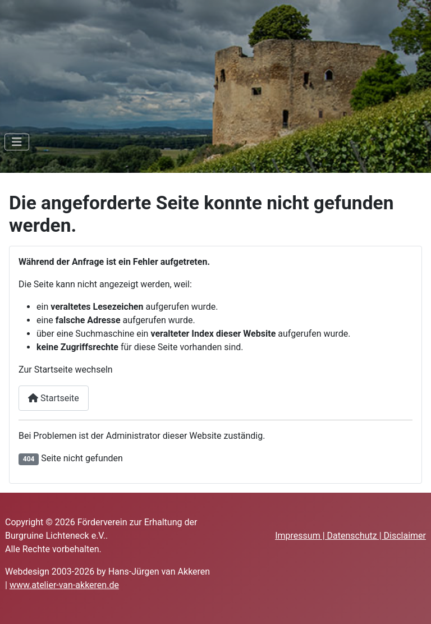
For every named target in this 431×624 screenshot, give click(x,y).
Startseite (53, 398)
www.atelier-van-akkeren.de (64, 585)
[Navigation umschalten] (16, 142)
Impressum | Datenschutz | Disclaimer (350, 535)
